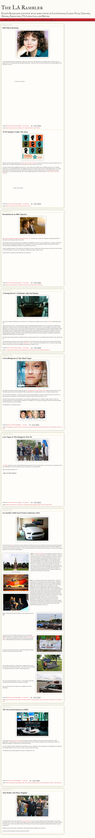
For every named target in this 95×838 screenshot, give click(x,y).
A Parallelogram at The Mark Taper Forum (36, 390)
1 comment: (25, 424)
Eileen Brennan (9, 128)
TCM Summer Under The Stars (15, 132)
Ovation (50, 321)
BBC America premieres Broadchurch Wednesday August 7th (16, 238)
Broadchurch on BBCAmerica (15, 214)
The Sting (37, 128)
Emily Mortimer (18, 782)
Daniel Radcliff (22, 350)
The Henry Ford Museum (39, 553)
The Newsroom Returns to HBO (15, 710)
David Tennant (22, 284)
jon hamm (37, 350)
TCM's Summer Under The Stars (28, 163)
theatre (58, 427)
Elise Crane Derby (18, 128)
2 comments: (25, 780)
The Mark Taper (52, 427)
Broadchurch (16, 284)
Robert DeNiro (48, 504)
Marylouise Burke (45, 427)
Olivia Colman (38, 284)
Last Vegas (5, 465)
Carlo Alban (16, 427)
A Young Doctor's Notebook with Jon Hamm (20, 293)
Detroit (10, 699)
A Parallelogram (9, 427)
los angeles (31, 427)
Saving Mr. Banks (26, 821)
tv (30, 206)
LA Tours (51, 19)
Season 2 (52, 782)
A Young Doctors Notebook (12, 350)
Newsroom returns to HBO (15, 740)
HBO (23, 782)
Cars (7, 699)
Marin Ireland (37, 427)
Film (35, 19)
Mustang (52, 699)
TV (30, 19)
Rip (34, 128)
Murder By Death (29, 128)
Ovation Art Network (44, 350)
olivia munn (39, 782)
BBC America (9, 284)
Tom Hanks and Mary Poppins (15, 793)
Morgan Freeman (41, 504)
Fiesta (25, 699)
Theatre (43, 19)
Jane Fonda (27, 782)
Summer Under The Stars (20, 206)
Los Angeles (22, 19)
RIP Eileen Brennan (11, 28)
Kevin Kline (19, 504)
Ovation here (26, 342)
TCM (28, 206)
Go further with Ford (34, 699)
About (13, 19)
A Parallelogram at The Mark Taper (17, 358)
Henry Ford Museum (44, 699)
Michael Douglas (32, 504)
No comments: (26, 125)
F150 (22, 699)
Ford (13, 545)
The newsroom (58, 782)
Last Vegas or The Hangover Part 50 (17, 437)
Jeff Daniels (33, 782)
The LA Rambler (22, 7)
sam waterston (46, 782)
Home (6, 19)
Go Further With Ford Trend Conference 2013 (21, 513)
